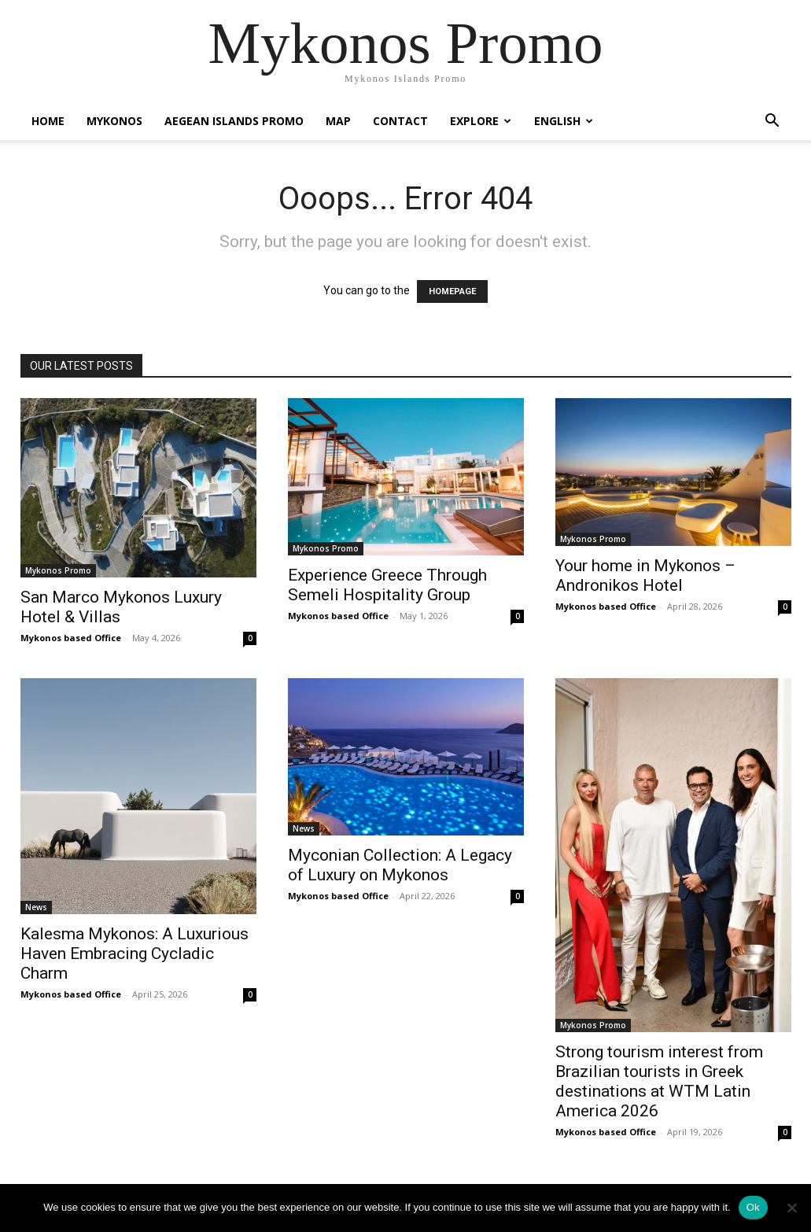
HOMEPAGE (452, 291)
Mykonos (114, 120)
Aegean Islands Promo (234, 120)
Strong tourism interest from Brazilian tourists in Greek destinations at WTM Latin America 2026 (659, 1081)
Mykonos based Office (70, 638)
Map (338, 120)
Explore (480, 120)
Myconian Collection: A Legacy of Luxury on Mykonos (400, 865)
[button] (772, 122)
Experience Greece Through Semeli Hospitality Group (387, 585)
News (36, 907)
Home (48, 120)
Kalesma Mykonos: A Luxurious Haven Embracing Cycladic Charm (134, 953)
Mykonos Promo (58, 570)
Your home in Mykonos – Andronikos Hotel (645, 575)
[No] (791, 1207)
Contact (400, 120)
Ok (753, 1207)
